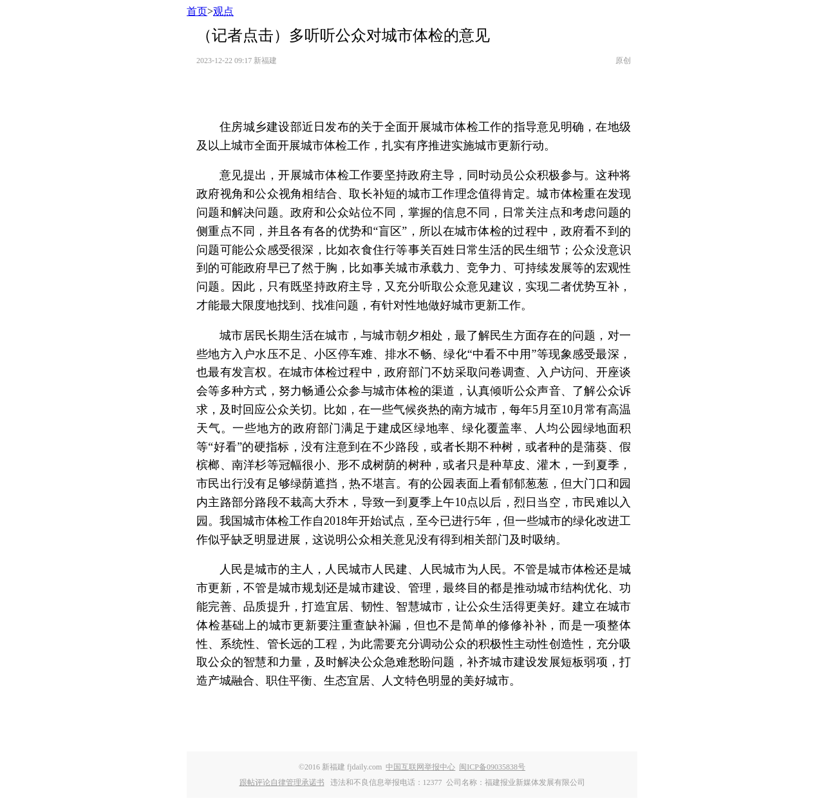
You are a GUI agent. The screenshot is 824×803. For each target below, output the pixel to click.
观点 (223, 11)
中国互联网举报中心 (420, 766)
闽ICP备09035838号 (492, 766)
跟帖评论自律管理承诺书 (281, 782)
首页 (197, 11)
